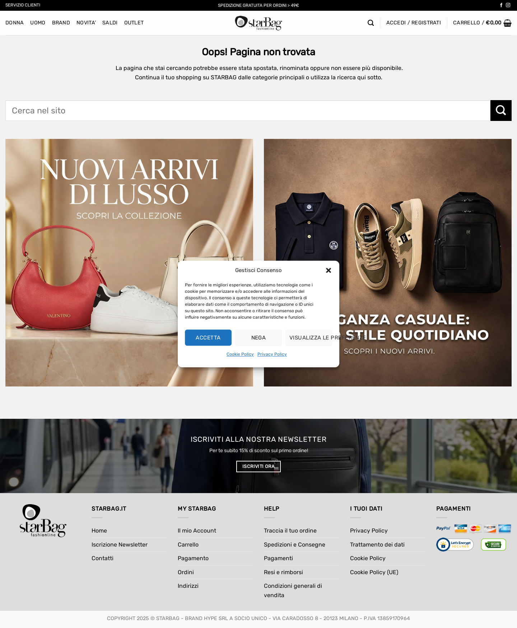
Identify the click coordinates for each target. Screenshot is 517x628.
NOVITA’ (86, 23)
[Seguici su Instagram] (508, 5)
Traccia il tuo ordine (290, 530)
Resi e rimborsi (283, 572)
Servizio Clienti (22, 5)
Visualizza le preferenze (310, 337)
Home (99, 530)
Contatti (102, 558)
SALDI (109, 23)
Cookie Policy (240, 354)
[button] (328, 270)
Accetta (208, 337)
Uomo (37, 23)
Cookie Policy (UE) (374, 572)
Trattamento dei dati (377, 544)
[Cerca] (371, 23)
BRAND (61, 23)
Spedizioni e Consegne (294, 544)
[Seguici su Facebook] (501, 5)
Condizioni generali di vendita (293, 590)
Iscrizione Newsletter (120, 544)
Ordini (186, 572)
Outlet (134, 23)
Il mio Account (197, 530)
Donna (14, 23)
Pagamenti (278, 558)
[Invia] (501, 110)
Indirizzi (188, 585)
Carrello (188, 544)
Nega (258, 337)
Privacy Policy (272, 354)
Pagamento (193, 558)
